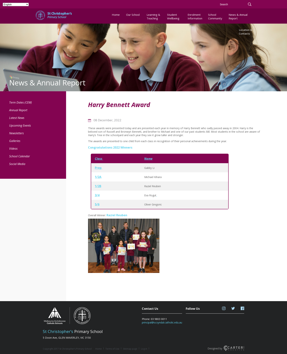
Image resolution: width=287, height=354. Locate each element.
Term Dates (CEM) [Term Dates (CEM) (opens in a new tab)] (20, 102)
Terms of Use (112, 348)
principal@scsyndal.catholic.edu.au (162, 322)
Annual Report (18, 110)
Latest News (16, 118)
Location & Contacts (245, 31)
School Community (215, 16)
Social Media (17, 164)
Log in (144, 348)
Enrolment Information (195, 16)
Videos (13, 149)
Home (116, 14)
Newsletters (16, 133)
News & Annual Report (238, 16)
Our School (133, 14)
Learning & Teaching (153, 16)
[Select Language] (16, 4)
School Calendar (19, 156)
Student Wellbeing (173, 16)
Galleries (14, 141)
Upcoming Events (20, 125)
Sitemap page (130, 348)
